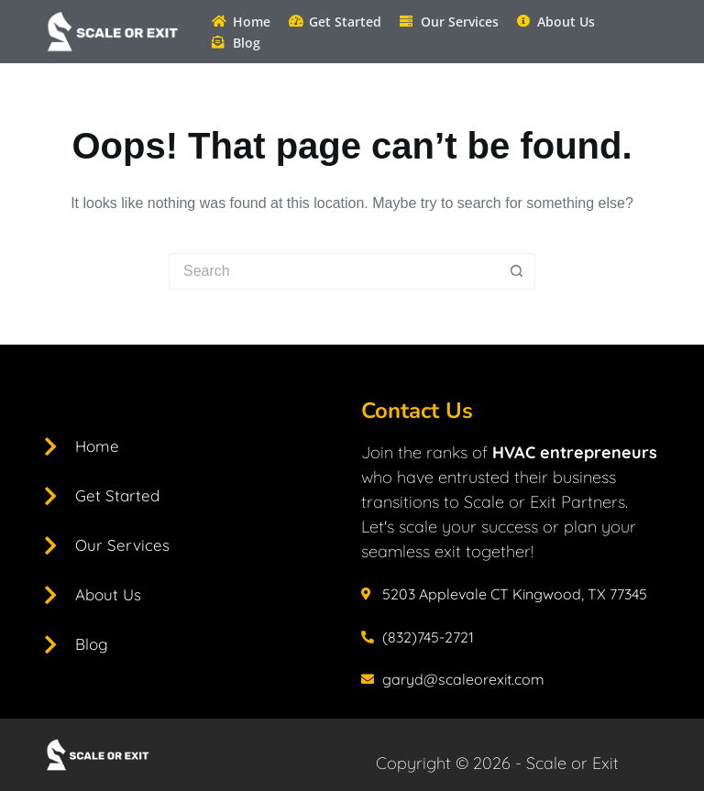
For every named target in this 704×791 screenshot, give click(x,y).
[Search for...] (334, 271)
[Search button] (517, 271)
